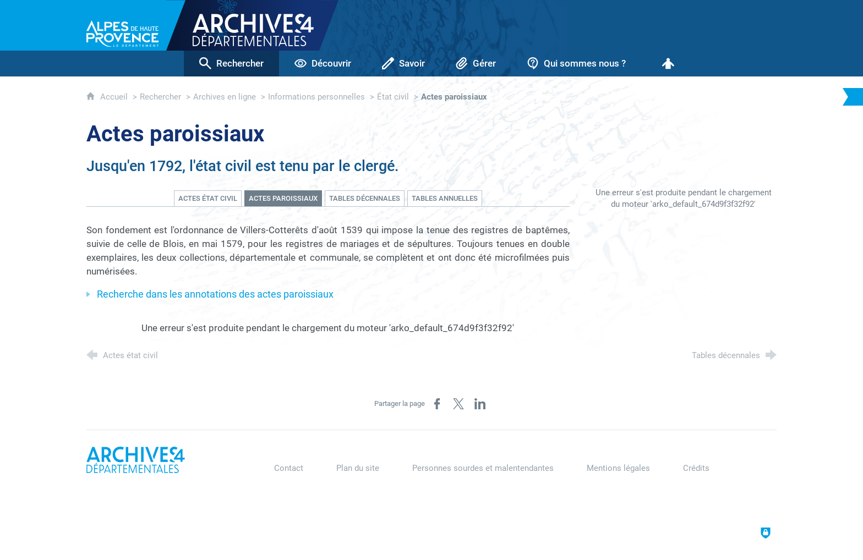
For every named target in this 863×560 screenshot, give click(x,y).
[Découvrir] (323, 63)
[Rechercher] (231, 63)
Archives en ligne (224, 97)
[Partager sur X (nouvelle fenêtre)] (458, 403)
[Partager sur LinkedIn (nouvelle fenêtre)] (480, 403)
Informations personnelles (316, 97)
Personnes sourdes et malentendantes (483, 468)
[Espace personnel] (668, 63)
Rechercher (160, 97)
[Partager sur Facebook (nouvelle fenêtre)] (437, 403)
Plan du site (357, 468)
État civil (393, 97)
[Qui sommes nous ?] (576, 63)
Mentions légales (618, 468)
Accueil (115, 97)
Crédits (696, 468)
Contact (288, 468)
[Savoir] (403, 63)
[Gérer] (475, 63)
